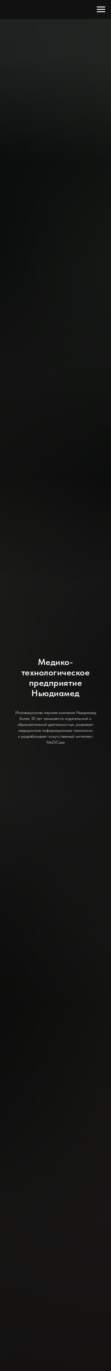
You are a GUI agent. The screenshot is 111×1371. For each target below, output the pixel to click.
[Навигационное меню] (101, 9)
